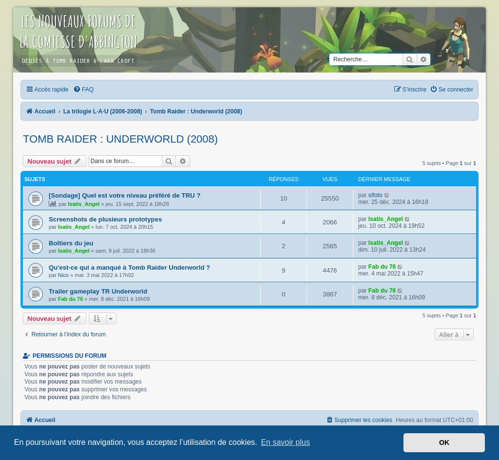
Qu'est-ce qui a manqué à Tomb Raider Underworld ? (129, 267)
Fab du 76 (382, 266)
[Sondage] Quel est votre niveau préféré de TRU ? (124, 195)
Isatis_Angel (84, 204)
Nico (63, 275)
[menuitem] (83, 89)
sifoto (375, 195)
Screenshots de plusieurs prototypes (105, 219)
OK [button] (444, 442)
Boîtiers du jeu (71, 243)
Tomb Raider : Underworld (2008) (120, 139)
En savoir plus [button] (285, 442)
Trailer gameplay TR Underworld (98, 291)
